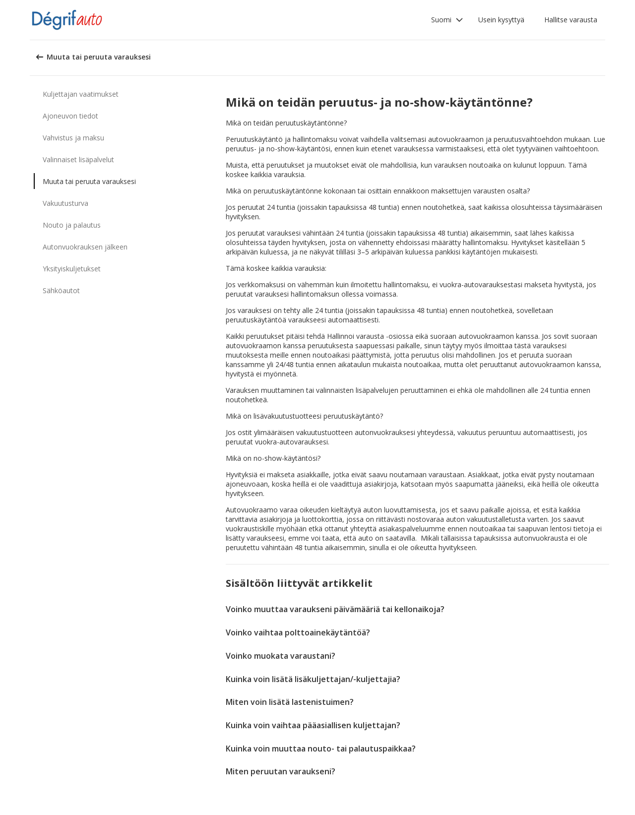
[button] (447, 20)
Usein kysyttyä (501, 19)
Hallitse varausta (570, 19)
